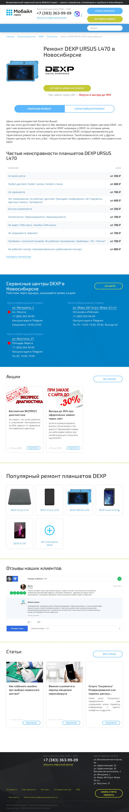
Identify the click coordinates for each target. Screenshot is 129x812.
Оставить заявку (105, 19)
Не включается (17, 175)
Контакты (14, 797)
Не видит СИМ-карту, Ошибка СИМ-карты (32, 225)
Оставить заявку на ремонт (67, 88)
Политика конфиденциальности (41, 797)
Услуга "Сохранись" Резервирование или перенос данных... (102, 690)
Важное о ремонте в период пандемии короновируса (62, 690)
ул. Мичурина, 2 (23, 307)
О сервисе (11, 789)
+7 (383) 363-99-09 (54, 13)
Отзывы (45, 789)
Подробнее (33, 448)
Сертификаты (29, 789)
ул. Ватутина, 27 (23, 338)
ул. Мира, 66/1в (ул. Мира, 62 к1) (95, 307)
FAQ (78, 789)
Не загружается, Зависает (23, 233)
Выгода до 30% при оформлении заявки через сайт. (62, 414)
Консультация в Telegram (27, 320)
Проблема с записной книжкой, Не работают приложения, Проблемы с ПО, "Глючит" (57, 241)
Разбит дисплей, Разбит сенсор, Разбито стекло (35, 184)
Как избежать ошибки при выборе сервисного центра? (24, 690)
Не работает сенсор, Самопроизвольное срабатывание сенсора (45, 249)
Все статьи (106, 654)
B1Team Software (42, 808)
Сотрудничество (62, 789)
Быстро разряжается (20, 208)
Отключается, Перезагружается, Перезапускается (37, 216)
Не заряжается (16, 192)
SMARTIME (25, 808)
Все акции (107, 379)
